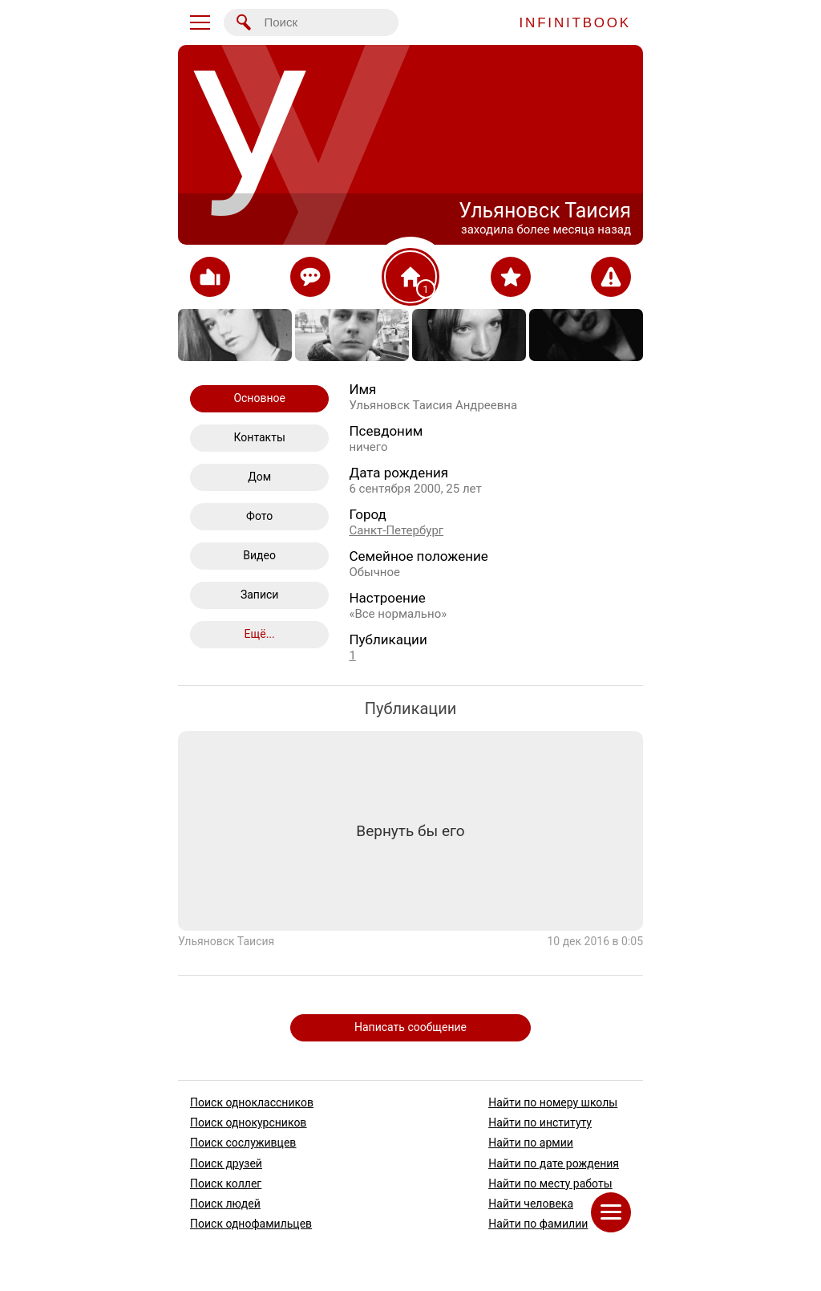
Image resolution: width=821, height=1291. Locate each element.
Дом (259, 476)
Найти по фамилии (538, 1223)
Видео (259, 555)
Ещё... (260, 633)
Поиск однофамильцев (251, 1223)
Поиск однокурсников (248, 1122)
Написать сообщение (410, 1027)
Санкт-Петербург (396, 530)
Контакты (259, 437)
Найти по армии (530, 1143)
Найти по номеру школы (552, 1102)
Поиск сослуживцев (243, 1143)
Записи (260, 594)
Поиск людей (225, 1203)
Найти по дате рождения (553, 1163)
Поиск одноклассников (251, 1102)
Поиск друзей (226, 1163)
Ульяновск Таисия (226, 940)
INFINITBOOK (575, 22)
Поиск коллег (225, 1183)
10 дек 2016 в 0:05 (595, 940)
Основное (259, 398)
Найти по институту (540, 1122)
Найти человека (530, 1203)
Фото (259, 515)
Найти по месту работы (550, 1183)
